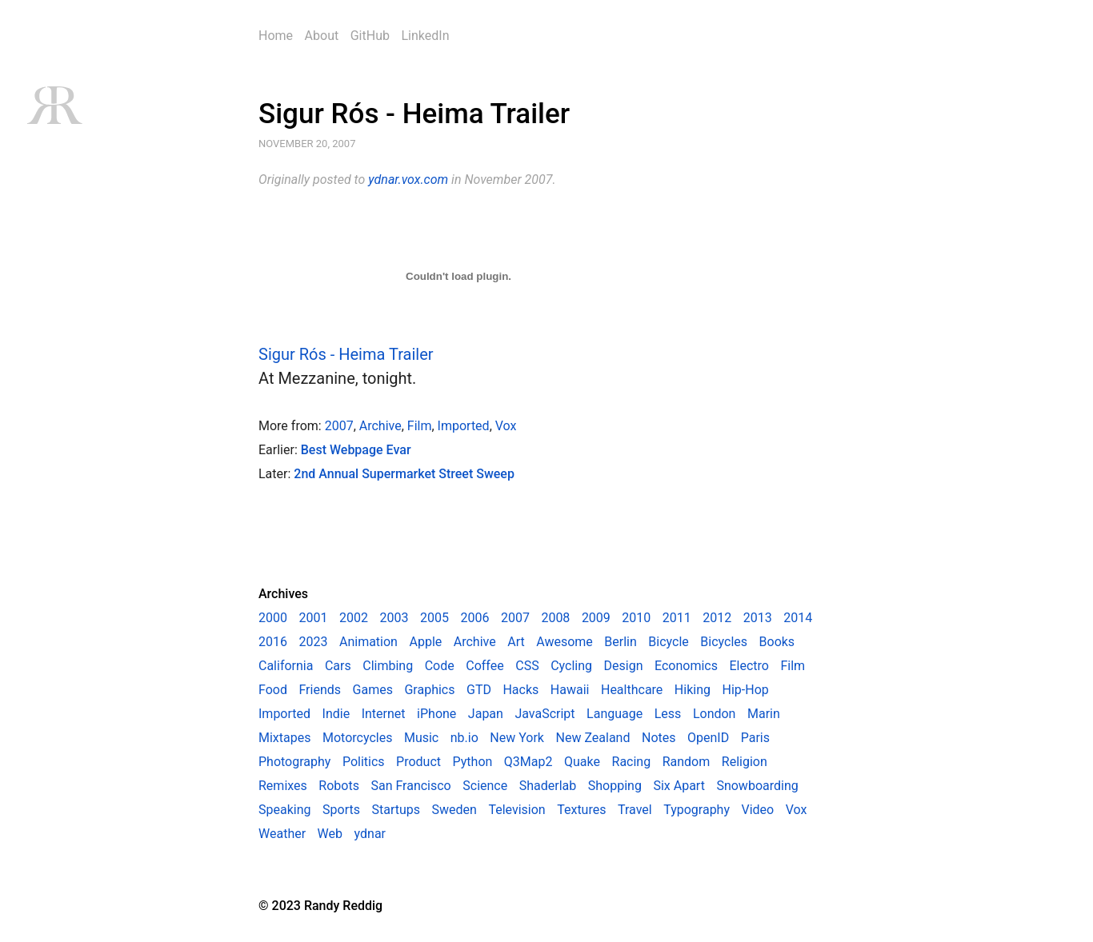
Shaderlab (548, 785)
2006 (474, 617)
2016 (272, 641)
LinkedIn (425, 35)
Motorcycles (357, 737)
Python (473, 761)
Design (623, 665)
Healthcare (632, 689)
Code (439, 665)
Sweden (454, 809)
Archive (380, 425)
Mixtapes (284, 737)
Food (272, 689)
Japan (485, 713)
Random (687, 761)
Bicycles (723, 641)
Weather (282, 833)
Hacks (520, 689)
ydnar (370, 833)
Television (516, 809)
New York (517, 737)
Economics (686, 665)
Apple (425, 641)
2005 (434, 617)
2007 (339, 425)
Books (777, 641)
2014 (797, 617)
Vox (506, 425)
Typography (696, 809)
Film (419, 425)
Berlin (620, 641)
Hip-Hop (746, 689)
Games (373, 689)
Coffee (484, 665)
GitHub (370, 35)
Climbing (387, 665)
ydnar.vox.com (408, 179)
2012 (717, 617)
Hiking (693, 689)
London (714, 713)
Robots (338, 785)
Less (668, 713)
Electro (749, 665)
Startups (395, 809)
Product (418, 761)
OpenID (708, 737)
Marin (763, 713)
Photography (294, 761)
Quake (582, 761)
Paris (755, 737)
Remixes (282, 785)
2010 (636, 617)
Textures (581, 809)
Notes (659, 737)
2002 (353, 617)
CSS (526, 665)
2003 (393, 617)
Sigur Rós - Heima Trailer (414, 114)
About (322, 35)
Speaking (284, 809)
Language (615, 713)
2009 (596, 617)
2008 (555, 617)
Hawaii (570, 689)
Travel (635, 809)
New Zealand (593, 737)
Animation (368, 641)
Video (758, 809)
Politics (363, 761)
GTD (478, 689)
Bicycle (668, 641)
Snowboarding (757, 785)
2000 (272, 617)
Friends (319, 689)
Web (330, 833)
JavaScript (544, 713)
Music (421, 737)
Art (515, 641)
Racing (631, 761)
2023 (312, 641)
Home (275, 35)
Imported (464, 425)
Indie (336, 713)
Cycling (571, 665)
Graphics (429, 689)
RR (54, 105)
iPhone (436, 713)
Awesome (564, 641)
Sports (341, 809)
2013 (757, 617)
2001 (312, 617)
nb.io (464, 737)
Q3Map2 (528, 761)
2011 (677, 617)
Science (484, 785)
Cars (338, 665)
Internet (384, 713)
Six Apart (678, 785)
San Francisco (410, 785)
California (285, 665)
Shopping (615, 785)
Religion (744, 761)
